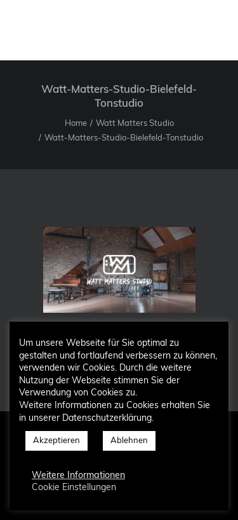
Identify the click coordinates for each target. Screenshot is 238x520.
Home (76, 124)
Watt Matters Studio (135, 124)
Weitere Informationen (78, 476)
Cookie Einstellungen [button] (74, 488)
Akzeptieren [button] (56, 441)
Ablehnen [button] (129, 441)
